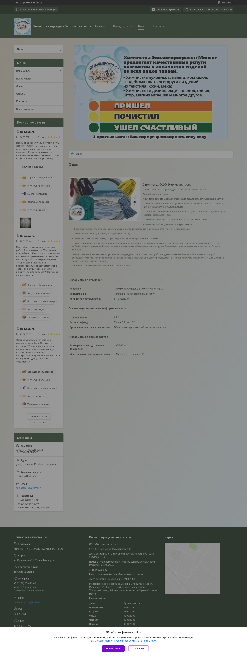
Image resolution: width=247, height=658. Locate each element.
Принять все (113, 648)
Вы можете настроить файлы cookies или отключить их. (122, 640)
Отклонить (138, 648)
